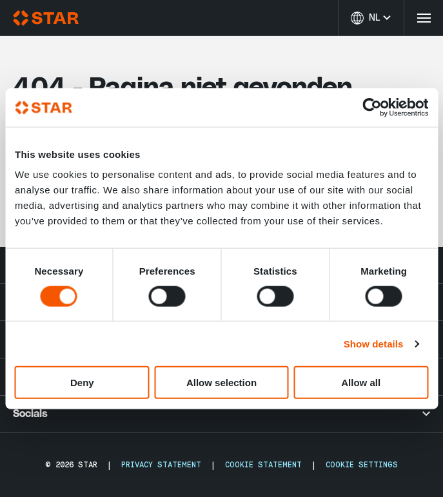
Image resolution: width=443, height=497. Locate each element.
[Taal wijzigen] (371, 18)
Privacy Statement (161, 464)
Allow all (360, 382)
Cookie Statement (263, 464)
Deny (82, 382)
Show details (374, 343)
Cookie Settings (362, 464)
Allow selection (221, 382)
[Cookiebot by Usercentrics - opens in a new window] (371, 107)
